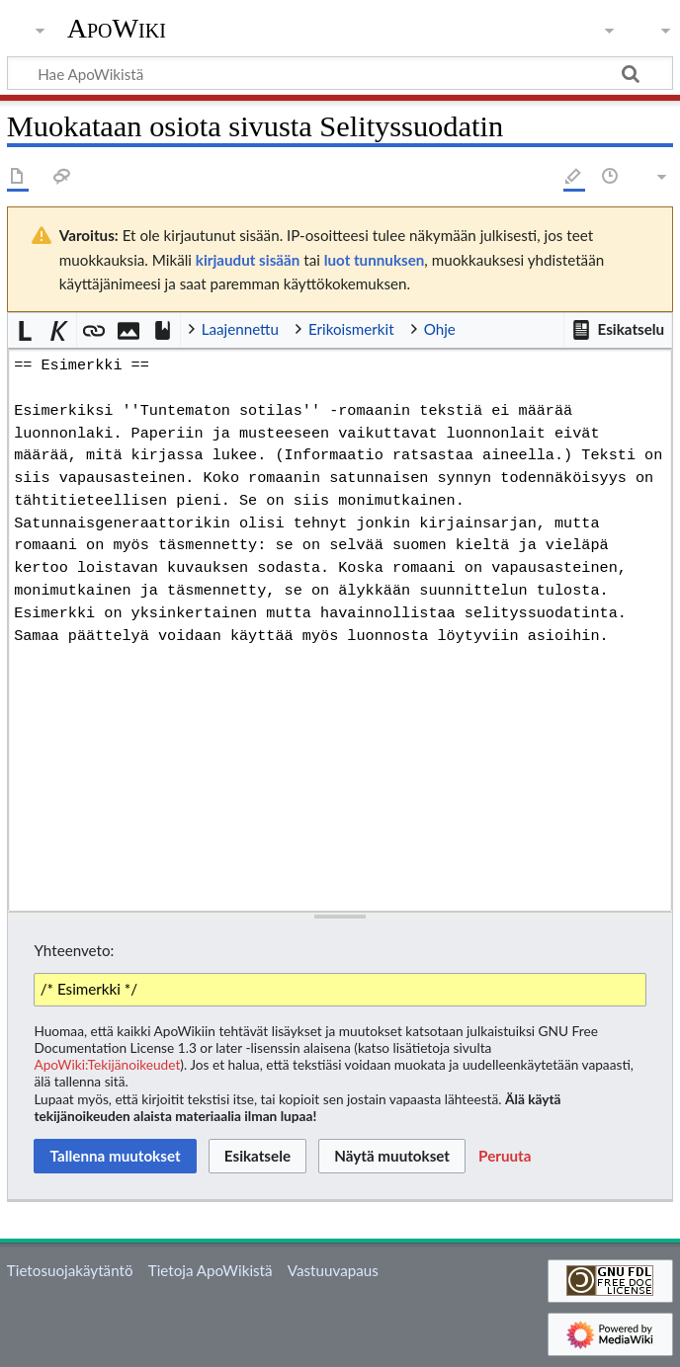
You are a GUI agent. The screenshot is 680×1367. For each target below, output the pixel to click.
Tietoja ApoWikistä (210, 1270)
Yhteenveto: (74, 950)
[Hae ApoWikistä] (340, 73)
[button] (617, 330)
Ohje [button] (440, 329)
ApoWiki (116, 28)
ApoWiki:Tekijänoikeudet (107, 1064)
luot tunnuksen (374, 260)
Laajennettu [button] (240, 329)
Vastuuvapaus (333, 1270)
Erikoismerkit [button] (351, 329)
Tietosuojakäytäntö (70, 1270)
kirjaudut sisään (247, 260)
